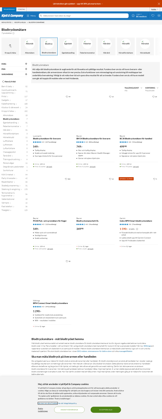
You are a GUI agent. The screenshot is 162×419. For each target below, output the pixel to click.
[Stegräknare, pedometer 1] (15, 167)
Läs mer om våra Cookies (47, 403)
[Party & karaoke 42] (14, 179)
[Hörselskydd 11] (15, 138)
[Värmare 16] (14, 203)
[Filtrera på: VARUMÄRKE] (14, 74)
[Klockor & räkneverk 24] (14, 108)
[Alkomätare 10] (15, 116)
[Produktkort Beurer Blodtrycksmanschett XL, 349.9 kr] (95, 196)
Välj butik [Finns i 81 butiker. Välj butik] (93, 167)
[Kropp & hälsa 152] (14, 111)
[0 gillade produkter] (153, 15)
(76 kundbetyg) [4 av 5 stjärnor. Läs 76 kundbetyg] (137, 142)
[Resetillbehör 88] (14, 182)
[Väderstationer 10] (14, 199)
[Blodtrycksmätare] (48, 46)
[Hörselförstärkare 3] (15, 134)
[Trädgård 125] (14, 210)
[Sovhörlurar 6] (15, 171)
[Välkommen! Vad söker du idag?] (85, 15)
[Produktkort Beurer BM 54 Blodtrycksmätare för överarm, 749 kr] (95, 113)
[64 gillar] (154, 96)
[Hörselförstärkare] (126, 46)
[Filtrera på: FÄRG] (14, 63)
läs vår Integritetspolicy (67, 403)
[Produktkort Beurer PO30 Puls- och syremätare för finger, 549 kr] (52, 196)
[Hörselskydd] (145, 46)
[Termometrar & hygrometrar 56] (14, 195)
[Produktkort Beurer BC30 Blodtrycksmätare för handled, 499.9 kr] (139, 113)
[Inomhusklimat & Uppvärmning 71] (14, 92)
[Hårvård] (106, 46)
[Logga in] (139, 15)
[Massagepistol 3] (15, 152)
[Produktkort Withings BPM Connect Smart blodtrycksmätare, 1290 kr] (52, 278)
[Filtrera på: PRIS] (14, 69)
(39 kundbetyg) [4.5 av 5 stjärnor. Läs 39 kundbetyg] (50, 307)
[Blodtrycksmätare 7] (15, 119)
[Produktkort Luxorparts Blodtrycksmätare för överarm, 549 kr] (52, 113)
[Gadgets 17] (14, 100)
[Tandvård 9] (15, 156)
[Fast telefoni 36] (14, 207)
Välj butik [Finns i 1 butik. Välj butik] (90, 249)
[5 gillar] (155, 178)
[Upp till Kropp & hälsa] (10, 46)
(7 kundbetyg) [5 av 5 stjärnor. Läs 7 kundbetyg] (136, 224)
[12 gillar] (111, 178)
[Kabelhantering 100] (14, 104)
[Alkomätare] (29, 46)
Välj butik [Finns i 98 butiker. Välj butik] (136, 167)
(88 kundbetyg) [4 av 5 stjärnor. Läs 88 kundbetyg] (94, 142)
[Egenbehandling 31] (15, 123)
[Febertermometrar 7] (15, 127)
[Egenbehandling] (68, 46)
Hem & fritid (9, 81)
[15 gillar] (111, 96)
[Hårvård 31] (15, 130)
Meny (31, 15)
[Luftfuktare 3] (15, 141)
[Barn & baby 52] (14, 87)
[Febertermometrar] (87, 46)
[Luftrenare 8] (15, 145)
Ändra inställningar (43, 409)
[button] (13, 33)
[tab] (9, 9)
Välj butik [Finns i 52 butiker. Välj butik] (49, 167)
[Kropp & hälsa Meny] (27, 22)
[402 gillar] (67, 178)
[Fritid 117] (14, 97)
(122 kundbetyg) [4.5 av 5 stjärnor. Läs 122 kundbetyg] (50, 224)
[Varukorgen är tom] (159, 15)
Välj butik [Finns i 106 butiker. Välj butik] (50, 249)
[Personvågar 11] (15, 163)
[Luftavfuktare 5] (15, 149)
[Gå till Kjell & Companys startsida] (13, 15)
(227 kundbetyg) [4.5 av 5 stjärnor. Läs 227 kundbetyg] (50, 142)
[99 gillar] (68, 96)
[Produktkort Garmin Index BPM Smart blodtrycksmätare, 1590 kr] (139, 196)
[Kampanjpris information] (137, 229)
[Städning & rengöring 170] (14, 190)
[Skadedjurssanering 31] (14, 186)
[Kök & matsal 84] (14, 175)
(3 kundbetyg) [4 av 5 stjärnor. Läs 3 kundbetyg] (93, 224)
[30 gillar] (68, 261)
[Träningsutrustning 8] (15, 160)
